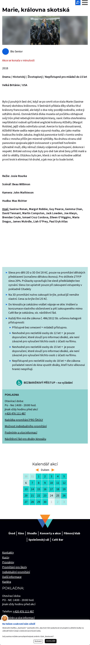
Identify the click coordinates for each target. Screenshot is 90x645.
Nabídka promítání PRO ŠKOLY (24, 420)
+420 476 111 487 (15, 414)
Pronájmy (8, 562)
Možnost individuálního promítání (26, 426)
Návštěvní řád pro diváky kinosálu (25, 439)
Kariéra (6, 582)
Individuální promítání (16, 572)
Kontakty (8, 553)
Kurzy (5, 557)
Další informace (11, 577)
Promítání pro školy (14, 567)
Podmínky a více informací (21, 433)
